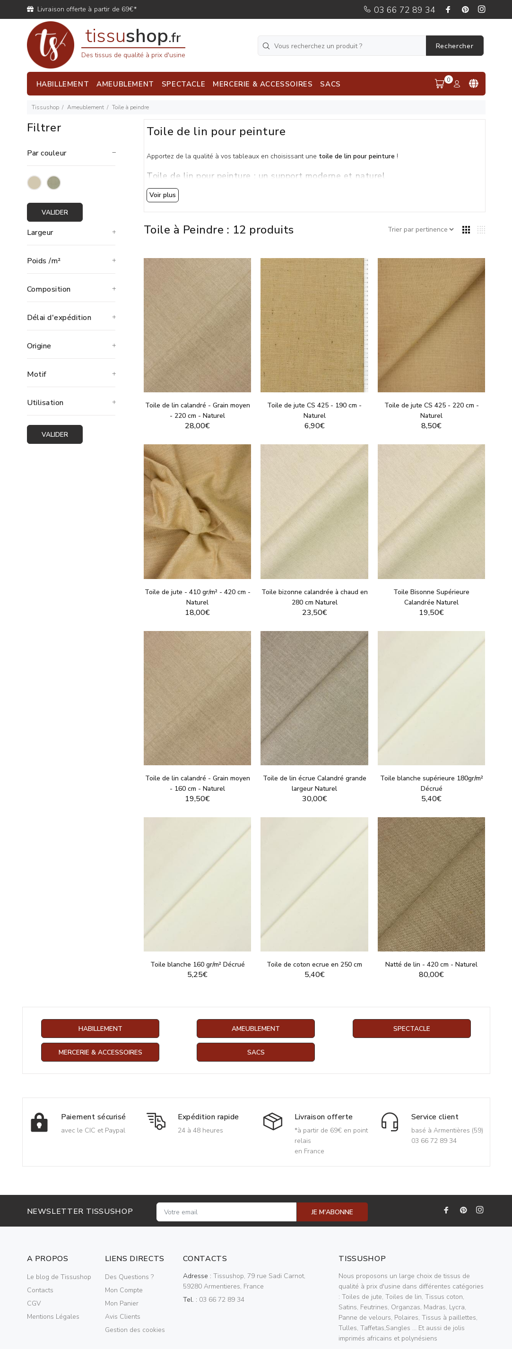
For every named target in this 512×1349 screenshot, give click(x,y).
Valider (55, 212)
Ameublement (85, 107)
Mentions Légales (53, 1316)
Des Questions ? (129, 1276)
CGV (34, 1303)
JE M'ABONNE (332, 1212)
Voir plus (162, 194)
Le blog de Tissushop (59, 1276)
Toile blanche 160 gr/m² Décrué (197, 964)
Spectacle (411, 1028)
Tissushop (45, 107)
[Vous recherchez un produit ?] (343, 45)
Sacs (256, 1052)
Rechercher (455, 46)
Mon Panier (122, 1303)
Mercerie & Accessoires (100, 1052)
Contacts (40, 1290)
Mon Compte (124, 1290)
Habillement (100, 1028)
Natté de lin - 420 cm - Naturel (431, 964)
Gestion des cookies (135, 1329)
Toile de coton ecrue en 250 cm (314, 964)
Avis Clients (122, 1316)
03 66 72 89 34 (399, 10)
